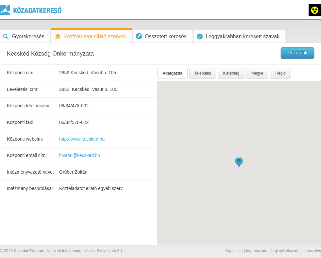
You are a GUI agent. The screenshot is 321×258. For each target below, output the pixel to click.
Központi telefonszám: (29, 105)
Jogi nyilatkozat (283, 251)
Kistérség (231, 73)
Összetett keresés (161, 36)
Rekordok (297, 52)
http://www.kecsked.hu (82, 139)
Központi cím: (21, 72)
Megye (257, 73)
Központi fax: (20, 122)
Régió (280, 73)
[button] (239, 163)
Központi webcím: (25, 139)
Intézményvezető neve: (30, 172)
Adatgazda (172, 73)
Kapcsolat (234, 251)
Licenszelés (310, 251)
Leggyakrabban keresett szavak (238, 36)
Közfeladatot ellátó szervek (90, 36)
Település (202, 73)
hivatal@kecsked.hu (79, 155)
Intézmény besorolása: (30, 188)
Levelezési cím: (22, 89)
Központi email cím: (27, 155)
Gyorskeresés (23, 36)
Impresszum (256, 251)
